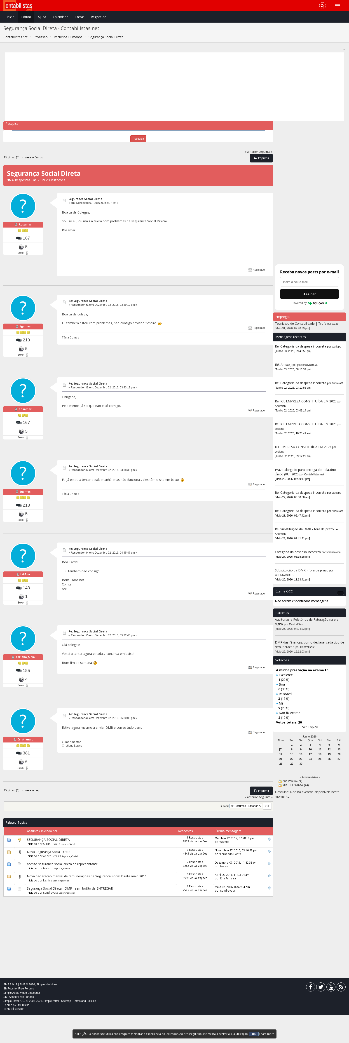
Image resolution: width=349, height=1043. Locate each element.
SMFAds (8, 1016)
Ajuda (42, 17)
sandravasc (50, 920)
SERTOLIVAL (50, 871)
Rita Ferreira (228, 906)
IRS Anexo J (283, 364)
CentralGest (296, 624)
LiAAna (25, 593)
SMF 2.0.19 (10, 1012)
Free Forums (26, 1016)
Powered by (309, 303)
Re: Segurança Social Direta (87, 301)
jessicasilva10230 (307, 364)
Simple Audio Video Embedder (21, 1020)
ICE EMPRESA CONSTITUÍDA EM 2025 (303, 447)
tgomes (25, 331)
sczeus (224, 869)
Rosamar (25, 229)
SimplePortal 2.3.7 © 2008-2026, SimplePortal (31, 1028)
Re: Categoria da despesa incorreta (300, 346)
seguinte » (266, 152)
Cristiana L (25, 767)
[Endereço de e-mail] (309, 282)
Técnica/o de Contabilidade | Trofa (300, 323)
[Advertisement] (141, 86)
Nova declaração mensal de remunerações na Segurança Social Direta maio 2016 (87, 904)
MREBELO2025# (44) (296, 785)
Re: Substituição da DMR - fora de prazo (304, 529)
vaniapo (336, 346)
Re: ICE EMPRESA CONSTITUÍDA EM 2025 (306, 401)
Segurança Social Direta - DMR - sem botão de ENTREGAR (70, 916)
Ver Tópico (310, 727)
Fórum (26, 17)
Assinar (309, 294)
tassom (48, 896)
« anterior (251, 152)
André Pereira (52, 884)
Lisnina (47, 908)
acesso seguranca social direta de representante (62, 892)
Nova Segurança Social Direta (48, 879)
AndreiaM (337, 383)
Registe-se (98, 17)
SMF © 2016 (27, 1012)
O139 (335, 323)
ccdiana (279, 428)
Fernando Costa (230, 881)
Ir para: (224, 833)
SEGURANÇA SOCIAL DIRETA (48, 867)
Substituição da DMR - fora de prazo (301, 570)
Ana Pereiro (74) (292, 781)
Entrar (79, 17)
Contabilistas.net (314, 474)
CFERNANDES (284, 575)
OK (254, 1034)
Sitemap (66, 1028)
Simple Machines (46, 1012)
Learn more (266, 1034)
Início (10, 17)
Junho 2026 (309, 736)
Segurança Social (67, 871)
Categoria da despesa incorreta (298, 552)
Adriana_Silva (25, 680)
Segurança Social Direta (85, 199)
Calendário (60, 17)
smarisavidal (333, 552)
